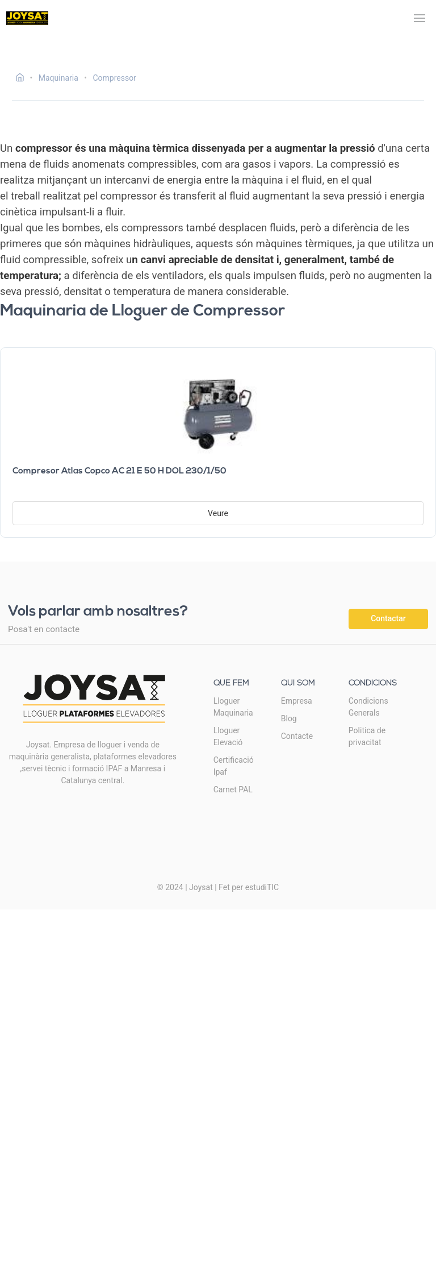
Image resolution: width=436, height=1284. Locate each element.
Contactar (388, 618)
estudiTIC (262, 887)
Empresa (296, 700)
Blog (289, 718)
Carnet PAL (233, 789)
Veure (218, 513)
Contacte (297, 736)
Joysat (201, 887)
